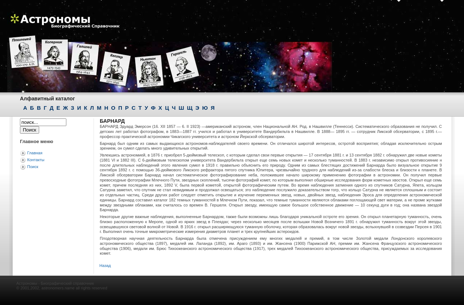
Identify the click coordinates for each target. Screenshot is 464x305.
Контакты (36, 160)
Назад (105, 265)
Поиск (32, 166)
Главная (34, 153)
